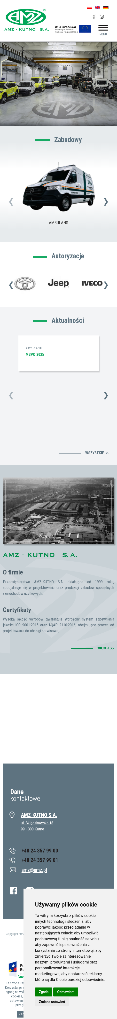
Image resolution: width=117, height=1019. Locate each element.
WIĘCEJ (103, 648)
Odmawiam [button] (65, 992)
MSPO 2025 (34, 354)
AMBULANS (58, 222)
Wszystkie (94, 453)
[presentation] (11, 201)
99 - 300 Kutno (32, 829)
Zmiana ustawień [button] (52, 1002)
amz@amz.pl (34, 870)
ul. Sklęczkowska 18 (37, 822)
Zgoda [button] (44, 992)
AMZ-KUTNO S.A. (39, 815)
